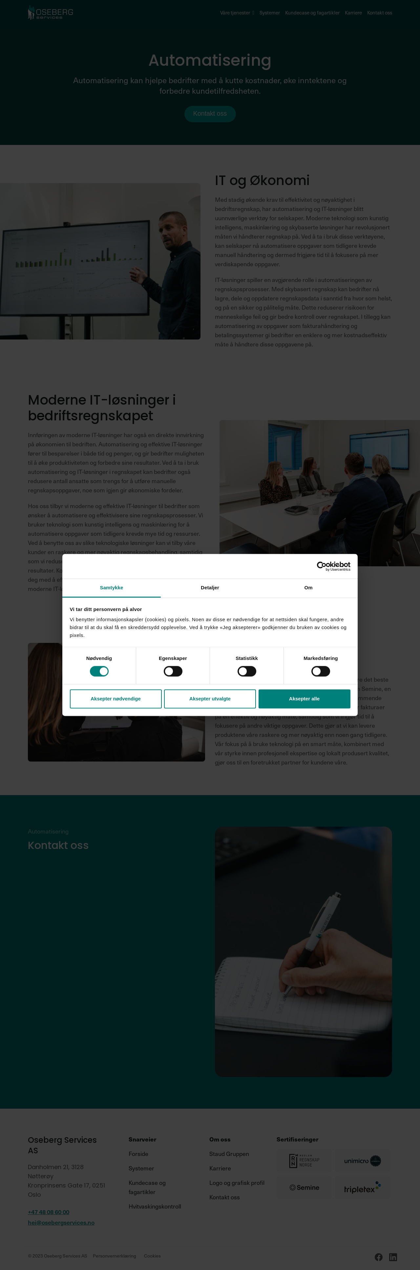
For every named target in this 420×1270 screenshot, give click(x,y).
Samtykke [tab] (111, 587)
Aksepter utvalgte (210, 698)
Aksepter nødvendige (116, 698)
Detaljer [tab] (210, 587)
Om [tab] (308, 587)
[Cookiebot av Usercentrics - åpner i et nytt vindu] (321, 566)
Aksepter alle (304, 698)
